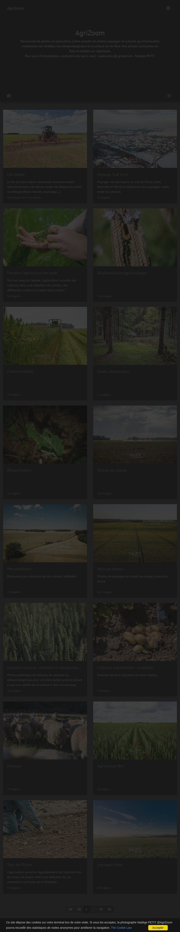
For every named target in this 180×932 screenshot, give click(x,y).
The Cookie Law (121, 927)
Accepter (158, 927)
